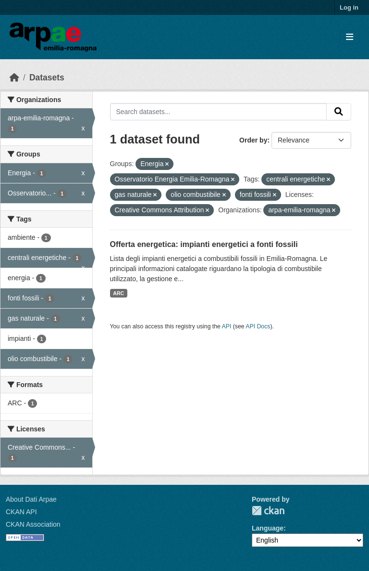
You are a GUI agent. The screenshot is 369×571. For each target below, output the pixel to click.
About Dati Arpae (31, 499)
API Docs (258, 326)
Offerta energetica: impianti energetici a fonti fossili (204, 244)
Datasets (46, 77)
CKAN (268, 511)
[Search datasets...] (218, 111)
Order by (253, 140)
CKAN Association (33, 524)
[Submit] (338, 111)
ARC (118, 293)
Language (267, 528)
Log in (349, 7)
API (227, 326)
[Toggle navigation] (349, 37)
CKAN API (21, 512)
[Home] (14, 77)
